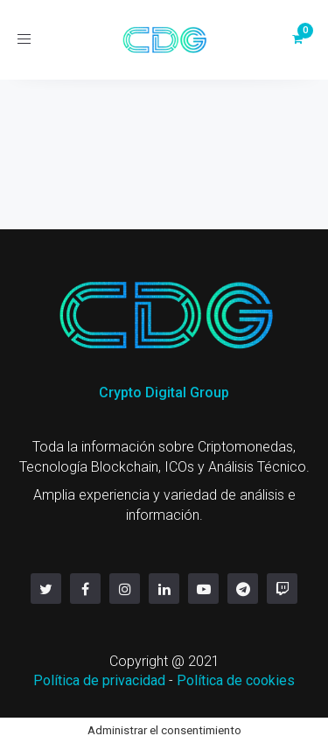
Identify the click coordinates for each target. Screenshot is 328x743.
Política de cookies (236, 680)
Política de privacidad (99, 680)
